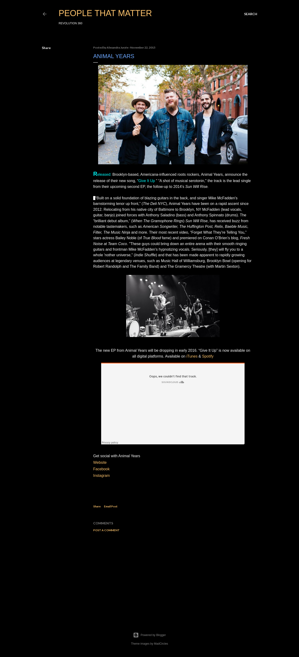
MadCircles (161, 643)
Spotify (208, 356)
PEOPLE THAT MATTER (105, 13)
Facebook (101, 469)
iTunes (191, 356)
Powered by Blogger (149, 635)
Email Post (110, 506)
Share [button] (46, 48)
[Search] (250, 14)
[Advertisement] (173, 576)
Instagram (102, 476)
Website (100, 462)
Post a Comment (106, 530)
